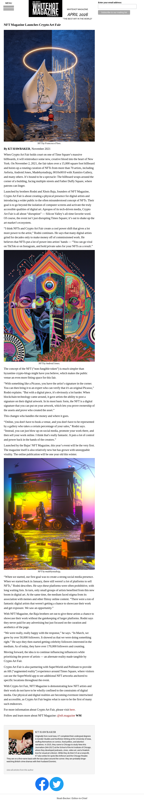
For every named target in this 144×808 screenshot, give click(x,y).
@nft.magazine (66, 715)
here (72, 709)
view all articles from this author (20, 770)
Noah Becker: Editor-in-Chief (72, 798)
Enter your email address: (110, 2)
